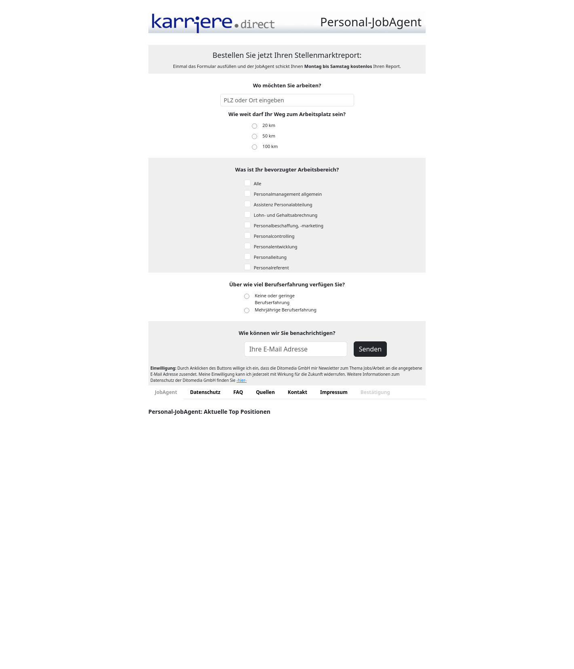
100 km (270, 146)
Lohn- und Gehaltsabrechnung (286, 215)
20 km (268, 125)
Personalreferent (271, 268)
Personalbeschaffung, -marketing (288, 225)
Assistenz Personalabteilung (283, 204)
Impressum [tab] (334, 392)
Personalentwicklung (276, 246)
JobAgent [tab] (166, 392)
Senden (370, 349)
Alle (258, 183)
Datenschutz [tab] (205, 392)
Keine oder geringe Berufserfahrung (275, 298)
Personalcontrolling (274, 236)
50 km (268, 136)
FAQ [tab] (238, 392)
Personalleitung (270, 257)
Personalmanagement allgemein (288, 194)
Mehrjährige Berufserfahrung (286, 310)
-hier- (241, 380)
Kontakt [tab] (297, 392)
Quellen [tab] (265, 392)
